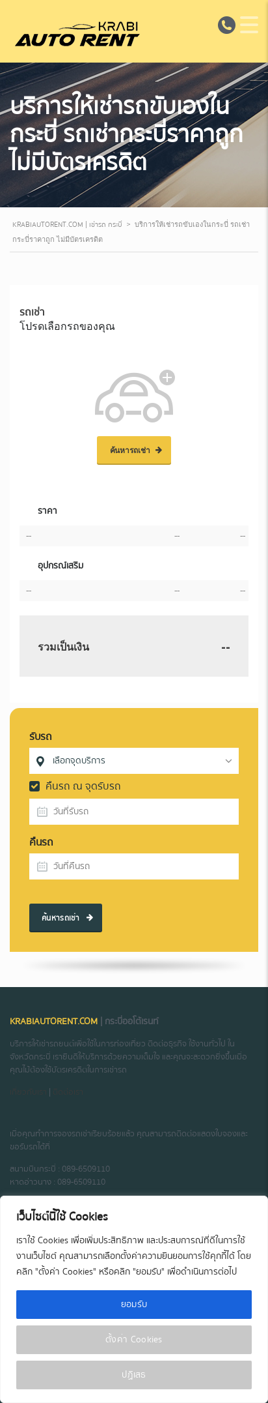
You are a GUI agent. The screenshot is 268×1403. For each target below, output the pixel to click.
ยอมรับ (134, 1304)
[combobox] (134, 761)
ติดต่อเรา (68, 1092)
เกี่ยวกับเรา (28, 1092)
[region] (134, 1299)
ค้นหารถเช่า (67, 918)
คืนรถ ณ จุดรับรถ (75, 786)
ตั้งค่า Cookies (134, 1340)
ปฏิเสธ (134, 1375)
